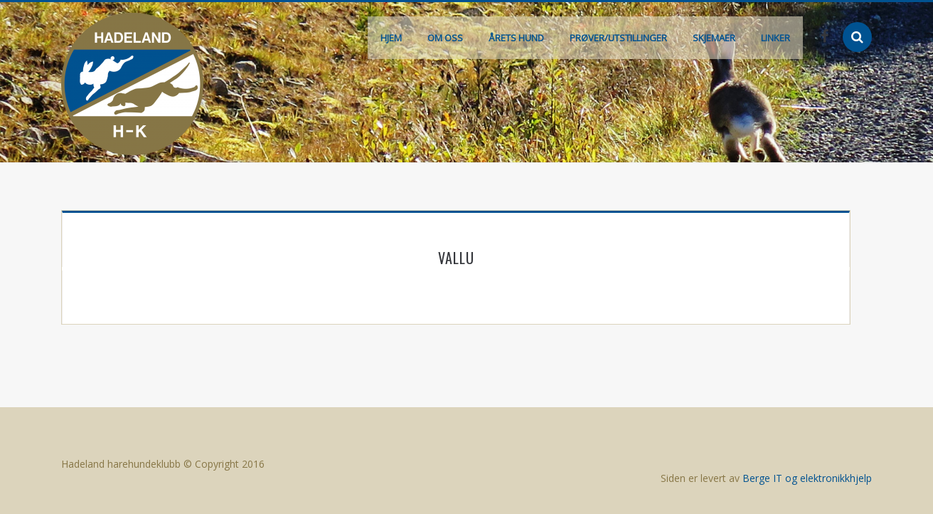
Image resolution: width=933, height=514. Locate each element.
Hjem (391, 37)
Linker (775, 37)
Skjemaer (714, 37)
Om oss (445, 37)
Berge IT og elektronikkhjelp (807, 478)
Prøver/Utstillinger (618, 37)
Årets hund (516, 37)
